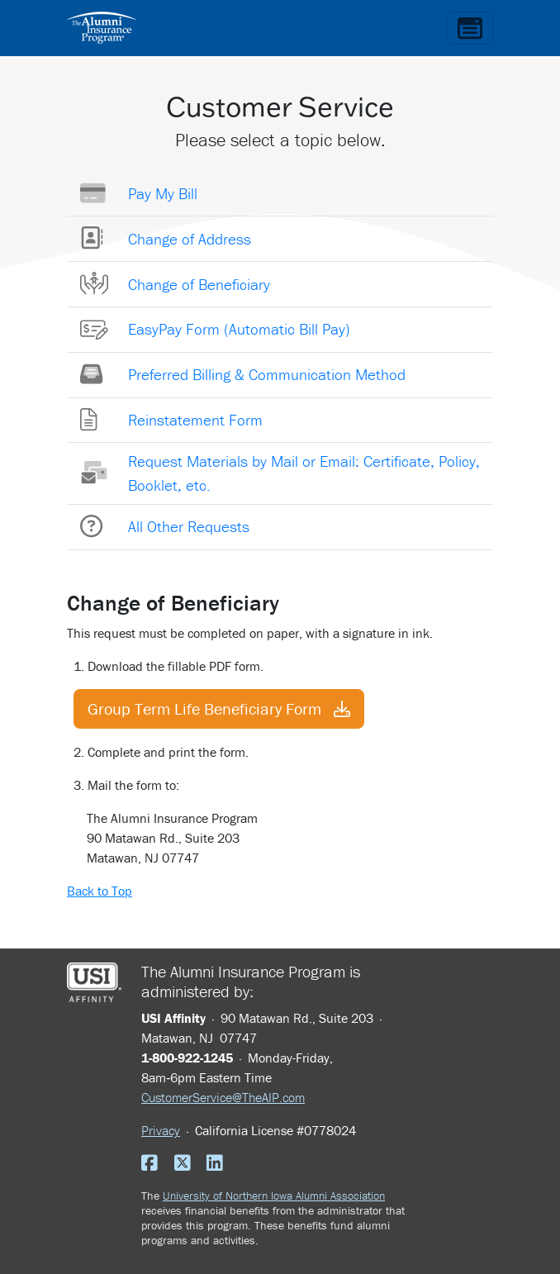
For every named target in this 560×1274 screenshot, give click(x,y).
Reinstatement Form (195, 420)
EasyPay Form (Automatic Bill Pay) (239, 329)
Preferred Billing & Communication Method (267, 374)
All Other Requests (188, 526)
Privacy (160, 1130)
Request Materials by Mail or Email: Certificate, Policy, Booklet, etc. (304, 473)
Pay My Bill (162, 193)
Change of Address (189, 239)
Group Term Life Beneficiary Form (219, 708)
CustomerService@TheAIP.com (223, 1097)
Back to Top (99, 890)
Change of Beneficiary (199, 284)
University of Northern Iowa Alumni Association (274, 1195)
